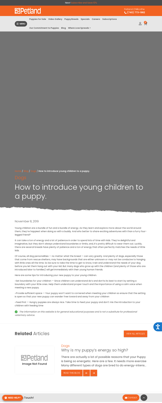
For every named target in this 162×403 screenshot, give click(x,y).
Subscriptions (109, 19)
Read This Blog (72, 372)
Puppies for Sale (37, 19)
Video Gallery (55, 19)
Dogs (33, 171)
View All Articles (135, 333)
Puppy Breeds (71, 19)
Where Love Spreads (78, 28)
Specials (85, 19)
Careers (96, 19)
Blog (63, 28)
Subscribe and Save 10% (84, 2)
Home (18, 171)
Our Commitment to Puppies (44, 28)
